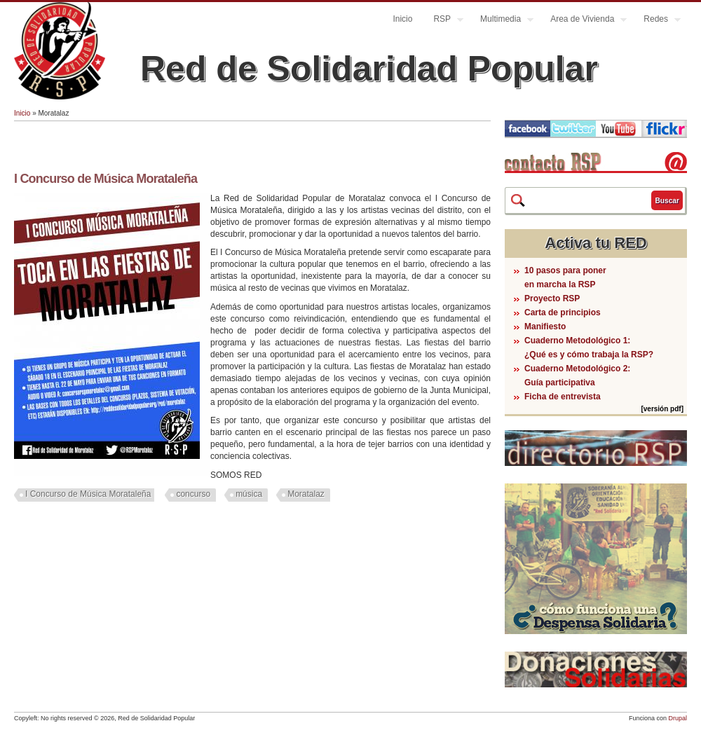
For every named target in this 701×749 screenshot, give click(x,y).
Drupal (677, 718)
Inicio (402, 19)
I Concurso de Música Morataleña (105, 179)
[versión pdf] (662, 409)
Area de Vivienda (583, 20)
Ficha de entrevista (562, 396)
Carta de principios (562, 312)
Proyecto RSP (552, 298)
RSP (443, 20)
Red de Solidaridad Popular (369, 68)
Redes (657, 20)
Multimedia (501, 20)
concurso (193, 494)
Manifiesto (545, 326)
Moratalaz (306, 494)
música (249, 494)
